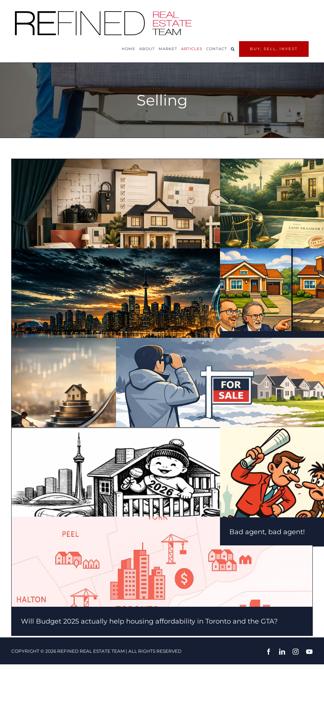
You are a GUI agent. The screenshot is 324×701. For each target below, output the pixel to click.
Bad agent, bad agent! (267, 532)
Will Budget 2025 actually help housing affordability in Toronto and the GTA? (149, 621)
